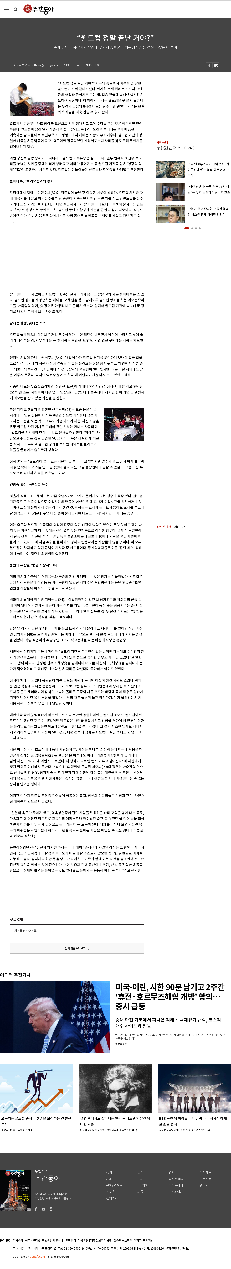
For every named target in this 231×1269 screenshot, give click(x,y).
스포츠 (110, 1192)
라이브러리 (176, 1185)
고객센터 (70, 1240)
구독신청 (205, 1179)
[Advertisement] (64, 257)
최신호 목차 (176, 1179)
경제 (140, 1172)
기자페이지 (176, 1192)
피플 (140, 1192)
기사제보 (205, 1172)
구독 (189, 148)
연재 (171, 1172)
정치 (109, 1172)
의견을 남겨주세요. (25, 930)
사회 (109, 1179)
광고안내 (205, 1185)
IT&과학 (142, 1185)
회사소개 (18, 1240)
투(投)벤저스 (168, 148)
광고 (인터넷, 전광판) (38, 1240)
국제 (140, 1179)
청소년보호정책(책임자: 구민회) (133, 1240)
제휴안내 (58, 1240)
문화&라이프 (114, 1185)
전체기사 (112, 1198)
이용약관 (83, 1240)
